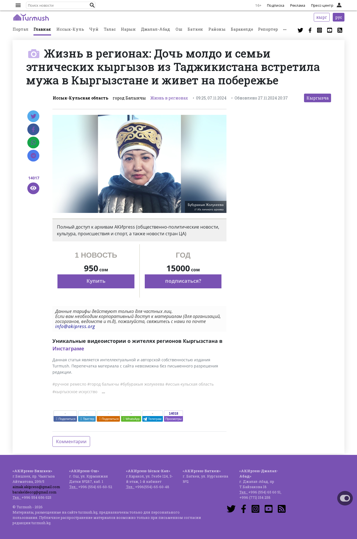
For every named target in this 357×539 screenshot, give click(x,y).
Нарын (128, 29)
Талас (110, 29)
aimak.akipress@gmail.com (36, 487)
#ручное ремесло (69, 384)
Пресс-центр (322, 5)
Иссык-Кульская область (80, 98)
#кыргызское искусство (74, 391)
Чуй (93, 29)
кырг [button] (321, 17)
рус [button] (338, 17)
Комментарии (71, 441)
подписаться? (183, 280)
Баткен (195, 29)
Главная (42, 29)
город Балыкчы (129, 98)
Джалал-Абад (155, 29)
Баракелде (242, 29)
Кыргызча (318, 98)
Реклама (297, 5)
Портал (20, 29)
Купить (95, 280)
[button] (92, 5)
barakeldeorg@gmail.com (34, 492)
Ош (178, 29)
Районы (217, 29)
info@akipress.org (75, 326)
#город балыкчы (103, 384)
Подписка (275, 5)
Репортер (268, 29)
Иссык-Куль (70, 29)
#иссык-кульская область (189, 384)
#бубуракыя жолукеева (142, 384)
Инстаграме (68, 348)
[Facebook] (33, 129)
